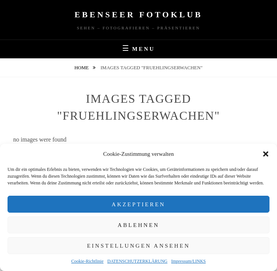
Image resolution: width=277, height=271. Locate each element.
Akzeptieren (138, 204)
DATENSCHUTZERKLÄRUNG (137, 261)
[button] (265, 154)
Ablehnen (138, 225)
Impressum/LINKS (188, 261)
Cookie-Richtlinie (87, 261)
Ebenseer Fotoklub (138, 14)
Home (82, 67)
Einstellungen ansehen (138, 246)
